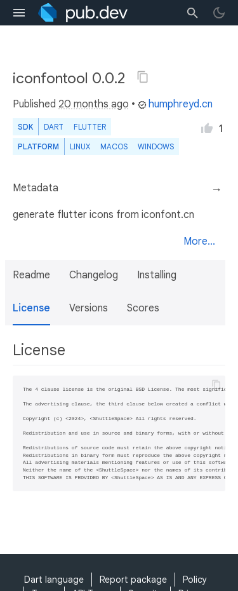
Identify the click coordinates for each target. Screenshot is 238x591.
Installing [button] (156, 275)
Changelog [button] (93, 275)
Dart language (54, 579)
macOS (114, 146)
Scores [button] (143, 308)
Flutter (90, 127)
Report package (133, 579)
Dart (53, 127)
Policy (195, 579)
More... (199, 241)
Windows (156, 146)
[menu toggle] (19, 12)
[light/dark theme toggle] (219, 12)
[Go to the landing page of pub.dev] (83, 12)
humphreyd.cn (175, 104)
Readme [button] (31, 275)
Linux (80, 146)
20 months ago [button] (93, 104)
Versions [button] (88, 308)
